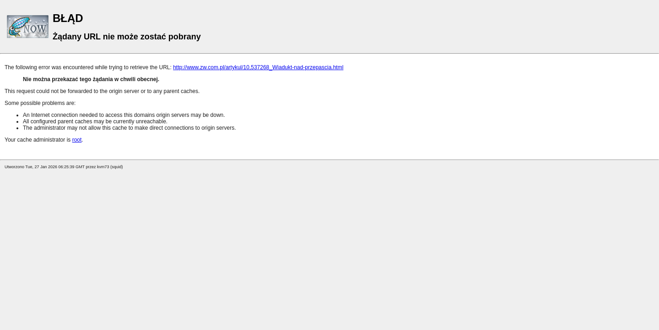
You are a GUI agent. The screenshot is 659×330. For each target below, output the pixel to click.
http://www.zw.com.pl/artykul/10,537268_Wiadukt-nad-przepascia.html (258, 67)
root (77, 140)
